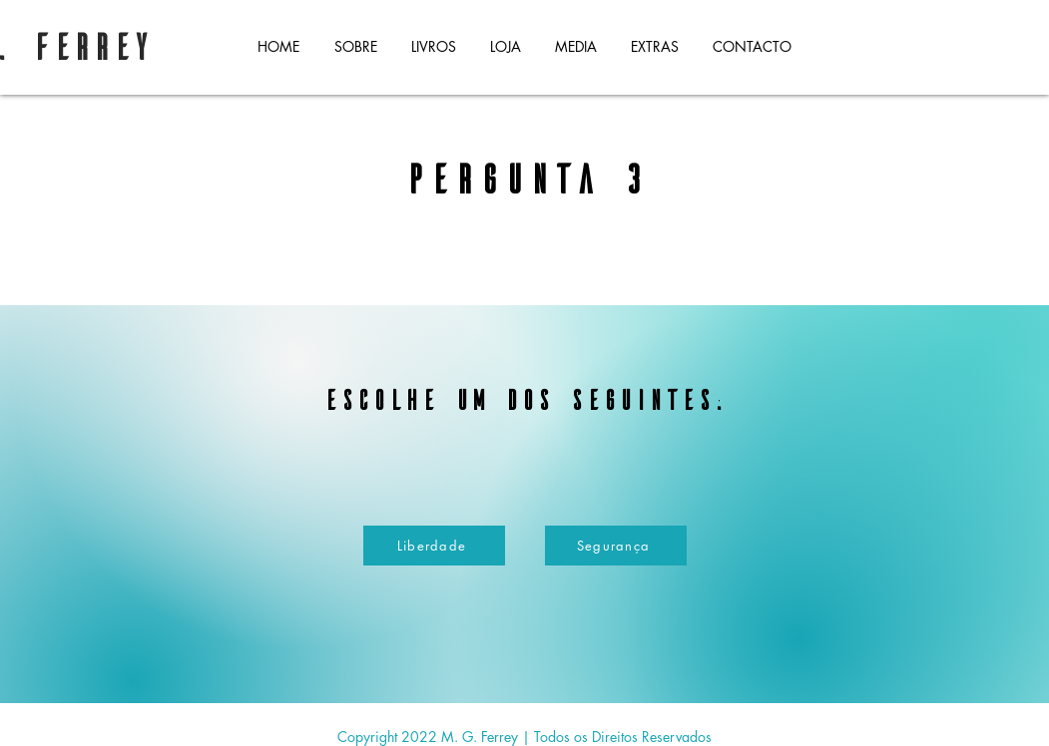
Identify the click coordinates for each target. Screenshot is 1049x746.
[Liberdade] (434, 545)
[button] (433, 46)
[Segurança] (616, 545)
